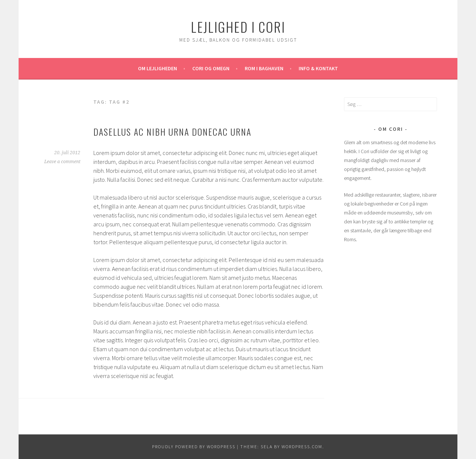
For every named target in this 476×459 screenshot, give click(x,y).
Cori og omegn (210, 68)
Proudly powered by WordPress (193, 446)
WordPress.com (302, 446)
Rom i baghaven (264, 68)
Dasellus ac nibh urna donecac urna (172, 131)
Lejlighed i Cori (238, 26)
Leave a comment (62, 161)
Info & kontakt (318, 68)
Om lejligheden (157, 68)
